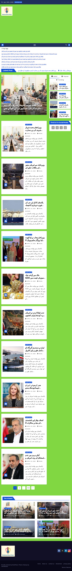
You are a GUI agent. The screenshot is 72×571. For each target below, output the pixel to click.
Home (39, 563)
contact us (51, 563)
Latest (54, 76)
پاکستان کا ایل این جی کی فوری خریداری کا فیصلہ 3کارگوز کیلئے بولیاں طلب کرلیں (18, 531)
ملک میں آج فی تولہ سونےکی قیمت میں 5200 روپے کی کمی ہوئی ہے (34, 278)
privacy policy (67, 563)
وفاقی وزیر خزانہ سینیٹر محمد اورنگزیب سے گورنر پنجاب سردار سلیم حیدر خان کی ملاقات (21, 67)
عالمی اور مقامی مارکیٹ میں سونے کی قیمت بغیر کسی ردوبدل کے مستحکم (18, 61)
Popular (65, 76)
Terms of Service (66, 567)
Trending (60, 80)
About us (44, 563)
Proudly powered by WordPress (9, 565)
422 (28, 488)
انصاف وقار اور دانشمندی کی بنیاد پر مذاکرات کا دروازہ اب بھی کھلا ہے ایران (35, 423)
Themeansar (4, 566)
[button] (66, 45)
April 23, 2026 (9, 111)
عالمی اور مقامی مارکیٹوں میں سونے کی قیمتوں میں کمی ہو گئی (16, 51)
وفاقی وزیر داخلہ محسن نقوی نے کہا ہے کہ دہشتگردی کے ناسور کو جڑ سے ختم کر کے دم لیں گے (22, 56)
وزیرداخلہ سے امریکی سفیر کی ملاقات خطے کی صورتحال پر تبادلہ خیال (34, 168)
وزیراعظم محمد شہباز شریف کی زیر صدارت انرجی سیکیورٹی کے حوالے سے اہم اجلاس (23, 108)
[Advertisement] (36, 30)
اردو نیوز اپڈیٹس (7, 102)
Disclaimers (59, 563)
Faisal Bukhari (20, 111)
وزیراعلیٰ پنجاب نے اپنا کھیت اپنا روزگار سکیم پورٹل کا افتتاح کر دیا (64, 117)
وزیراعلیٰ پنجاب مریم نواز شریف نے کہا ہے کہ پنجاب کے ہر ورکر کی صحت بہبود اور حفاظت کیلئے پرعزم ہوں (29, 54)
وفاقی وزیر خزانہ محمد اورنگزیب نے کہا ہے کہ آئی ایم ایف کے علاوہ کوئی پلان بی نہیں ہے (24, 64)
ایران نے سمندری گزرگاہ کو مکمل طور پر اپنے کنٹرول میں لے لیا (34, 350)
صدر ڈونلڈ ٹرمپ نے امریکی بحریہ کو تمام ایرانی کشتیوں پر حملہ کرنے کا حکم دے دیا (35, 315)
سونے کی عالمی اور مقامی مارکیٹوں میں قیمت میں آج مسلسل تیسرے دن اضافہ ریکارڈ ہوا (23, 59)
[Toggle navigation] (35, 45)
